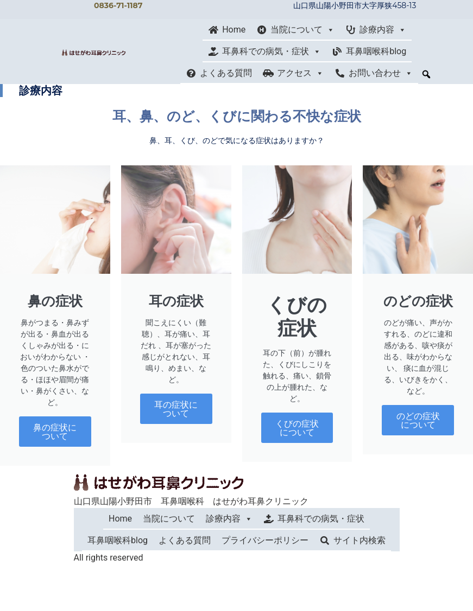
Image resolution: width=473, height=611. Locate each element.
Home (233, 29)
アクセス (300, 73)
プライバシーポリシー (265, 540)
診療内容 (383, 30)
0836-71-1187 (118, 5)
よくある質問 (226, 73)
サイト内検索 (359, 540)
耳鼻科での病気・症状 (271, 51)
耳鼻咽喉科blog (376, 51)
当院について (302, 30)
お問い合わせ (381, 73)
